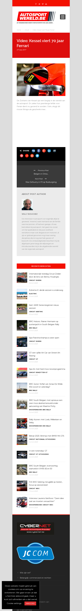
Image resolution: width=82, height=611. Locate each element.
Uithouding (50, 439)
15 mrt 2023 (33, 296)
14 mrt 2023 (33, 393)
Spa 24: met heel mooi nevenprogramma (47, 369)
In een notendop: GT (38, 451)
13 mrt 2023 (33, 491)
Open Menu (62, 16)
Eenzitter (40, 372)
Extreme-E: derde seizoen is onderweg (46, 290)
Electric (33, 294)
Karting (39, 311)
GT (37, 359)
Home (19, 30)
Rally (35, 328)
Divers (38, 280)
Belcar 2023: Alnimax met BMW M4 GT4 (46, 436)
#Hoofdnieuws (35, 410)
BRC (30, 328)
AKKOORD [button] (30, 603)
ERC (44, 426)
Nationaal (40, 439)
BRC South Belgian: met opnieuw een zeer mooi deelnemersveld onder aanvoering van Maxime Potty (45, 403)
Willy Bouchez (30, 214)
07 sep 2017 (21, 50)
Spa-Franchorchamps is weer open (44, 338)
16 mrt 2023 (33, 283)
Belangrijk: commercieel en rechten (35, 578)
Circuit (27, 30)
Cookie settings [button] (14, 603)
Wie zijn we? (25, 573)
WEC (37, 488)
